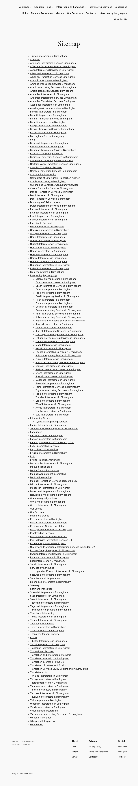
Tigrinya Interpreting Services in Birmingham (59, 390)
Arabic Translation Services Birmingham (51, 90)
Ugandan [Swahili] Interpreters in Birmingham (60, 571)
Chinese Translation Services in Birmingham (53, 171)
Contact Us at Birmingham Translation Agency (55, 178)
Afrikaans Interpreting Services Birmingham (53, 63)
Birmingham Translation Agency (47, 136)
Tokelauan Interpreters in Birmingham (50, 648)
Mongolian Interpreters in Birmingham (50, 488)
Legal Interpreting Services (44, 446)
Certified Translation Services (46, 167)
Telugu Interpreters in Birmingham (48, 616)
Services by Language (112, 13)
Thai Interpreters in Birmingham (47, 630)
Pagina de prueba (39, 515)
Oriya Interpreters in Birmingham (47, 501)
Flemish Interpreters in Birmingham (49, 219)
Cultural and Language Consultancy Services (54, 185)
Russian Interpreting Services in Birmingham (53, 554)
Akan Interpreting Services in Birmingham (52, 70)
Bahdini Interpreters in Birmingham (48, 111)
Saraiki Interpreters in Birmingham (48, 564)
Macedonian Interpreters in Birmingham (51, 463)
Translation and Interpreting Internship (50, 655)
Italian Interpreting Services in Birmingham (58, 317)
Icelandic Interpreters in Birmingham (49, 268)
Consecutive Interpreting (43, 174)
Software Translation (41, 588)
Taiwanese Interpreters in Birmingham (50, 609)
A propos (24, 7)
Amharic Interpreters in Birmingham (49, 80)
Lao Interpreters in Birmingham (46, 435)
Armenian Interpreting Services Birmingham (53, 97)
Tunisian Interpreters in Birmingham (55, 397)
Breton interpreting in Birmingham (48, 56)
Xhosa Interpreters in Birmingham (53, 407)
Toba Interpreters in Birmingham (47, 644)
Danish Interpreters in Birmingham (54, 289)
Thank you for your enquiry (44, 634)
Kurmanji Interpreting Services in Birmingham (59, 334)
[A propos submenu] (30, 7)
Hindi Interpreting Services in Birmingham (58, 313)
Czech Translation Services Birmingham (51, 188)
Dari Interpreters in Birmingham (47, 195)
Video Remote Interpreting (44, 710)
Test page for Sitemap (42, 623)
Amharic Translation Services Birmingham (52, 84)
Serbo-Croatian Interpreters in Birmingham (58, 369)
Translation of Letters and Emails (48, 665)
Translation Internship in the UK (47, 662)
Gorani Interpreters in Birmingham (48, 240)
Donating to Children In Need (45, 202)
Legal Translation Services (44, 449)
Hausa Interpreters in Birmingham (48, 251)
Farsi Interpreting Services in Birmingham (57, 296)
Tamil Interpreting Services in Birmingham (58, 387)
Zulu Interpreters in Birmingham (52, 414)
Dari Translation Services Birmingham (50, 198)
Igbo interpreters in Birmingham (47, 272)
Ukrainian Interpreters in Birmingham (49, 703)
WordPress (28, 773)
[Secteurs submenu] (97, 13)
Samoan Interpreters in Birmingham (54, 366)
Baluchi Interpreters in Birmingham (48, 122)
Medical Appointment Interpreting (48, 474)
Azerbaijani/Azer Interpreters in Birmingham (53, 108)
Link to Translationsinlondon (45, 460)
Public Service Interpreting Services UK (51, 540)
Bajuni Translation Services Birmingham (51, 118)
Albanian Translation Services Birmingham (52, 77)
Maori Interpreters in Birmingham (53, 345)
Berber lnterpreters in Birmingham (48, 132)
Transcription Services (42, 651)
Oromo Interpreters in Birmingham (48, 505)
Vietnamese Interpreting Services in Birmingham (56, 714)
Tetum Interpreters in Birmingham (48, 627)
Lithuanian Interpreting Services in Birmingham (60, 338)
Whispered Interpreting (42, 721)
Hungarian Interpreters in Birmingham (50, 265)
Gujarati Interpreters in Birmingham (49, 244)
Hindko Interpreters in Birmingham (48, 261)
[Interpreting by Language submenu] (85, 7)
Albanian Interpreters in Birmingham (49, 73)
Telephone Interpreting (42, 613)
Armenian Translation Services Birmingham (53, 101)
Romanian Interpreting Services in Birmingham (60, 362)
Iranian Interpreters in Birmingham (48, 425)
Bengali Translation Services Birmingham (52, 129)
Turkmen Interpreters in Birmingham (49, 693)
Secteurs (91, 13)
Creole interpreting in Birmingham (48, 181)
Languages (36, 432)
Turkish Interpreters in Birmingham (48, 689)
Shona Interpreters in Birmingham (53, 373)
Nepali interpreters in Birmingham (53, 348)
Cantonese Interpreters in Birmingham (56, 282)
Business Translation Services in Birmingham (54, 157)
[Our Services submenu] (82, 13)
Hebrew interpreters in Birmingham (49, 254)
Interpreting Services (41, 418)
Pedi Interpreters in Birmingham (47, 519)
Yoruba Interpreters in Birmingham (54, 411)
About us (35, 59)
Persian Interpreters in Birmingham (48, 522)
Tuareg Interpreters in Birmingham (48, 682)
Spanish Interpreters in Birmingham (49, 592)
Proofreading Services (42, 533)
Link (24, 13)
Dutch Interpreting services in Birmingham (52, 205)
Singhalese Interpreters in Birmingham (50, 582)
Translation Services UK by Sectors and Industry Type (59, 668)
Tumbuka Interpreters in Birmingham (49, 686)
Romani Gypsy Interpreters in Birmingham (52, 550)
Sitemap (35, 585)
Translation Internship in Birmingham (49, 658)
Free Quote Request (41, 223)
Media (59, 13)
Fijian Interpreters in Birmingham (53, 299)
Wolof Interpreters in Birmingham (53, 404)
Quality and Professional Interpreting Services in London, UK (62, 547)
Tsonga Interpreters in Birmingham (48, 679)
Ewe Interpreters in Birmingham (47, 216)
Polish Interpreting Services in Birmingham (58, 355)
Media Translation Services (44, 470)
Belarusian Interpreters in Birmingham (56, 279)
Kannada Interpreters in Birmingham (55, 324)
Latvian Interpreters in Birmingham (48, 439)
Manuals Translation (41, 467)
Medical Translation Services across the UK (53, 481)
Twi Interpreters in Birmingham (46, 700)
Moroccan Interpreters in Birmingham (50, 491)
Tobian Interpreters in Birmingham (54, 393)
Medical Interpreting (41, 477)
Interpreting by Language (70, 7)
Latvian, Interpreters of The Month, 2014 (52, 442)
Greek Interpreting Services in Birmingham (58, 310)
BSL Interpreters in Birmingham (47, 146)
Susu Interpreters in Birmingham (47, 595)
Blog (48, 7)
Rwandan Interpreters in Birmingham (49, 557)
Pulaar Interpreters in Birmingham (48, 543)
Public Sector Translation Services (48, 536)
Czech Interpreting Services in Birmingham (58, 286)
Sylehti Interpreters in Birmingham (48, 599)
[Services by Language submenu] (126, 13)
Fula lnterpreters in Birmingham (47, 226)
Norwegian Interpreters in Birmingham (50, 494)
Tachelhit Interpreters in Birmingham (49, 602)
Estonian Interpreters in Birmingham (49, 212)
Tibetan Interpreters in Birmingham (49, 641)
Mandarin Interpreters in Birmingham (55, 341)
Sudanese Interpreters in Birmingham (55, 380)
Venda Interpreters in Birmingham (48, 707)
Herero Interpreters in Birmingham (48, 258)
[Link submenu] (27, 13)
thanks (33, 637)
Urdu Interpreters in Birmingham (53, 400)
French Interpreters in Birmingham (54, 303)
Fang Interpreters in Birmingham (53, 292)
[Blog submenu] (52, 7)
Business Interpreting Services (46, 153)
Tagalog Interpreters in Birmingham (49, 606)
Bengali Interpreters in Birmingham (48, 125)
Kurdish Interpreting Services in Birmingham (59, 331)
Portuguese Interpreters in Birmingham (51, 529)
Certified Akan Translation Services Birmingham (55, 164)
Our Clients (36, 508)
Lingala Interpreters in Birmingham (48, 453)
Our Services (74, 13)
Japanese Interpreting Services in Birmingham (60, 320)
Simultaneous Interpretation (45, 578)
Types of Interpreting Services (52, 421)
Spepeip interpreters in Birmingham (54, 376)
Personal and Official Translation (47, 526)
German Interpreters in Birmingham (54, 306)
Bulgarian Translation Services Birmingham (53, 150)
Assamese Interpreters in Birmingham (50, 104)
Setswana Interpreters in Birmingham (50, 574)
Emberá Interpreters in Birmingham (49, 209)
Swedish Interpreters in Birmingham (55, 383)
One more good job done (43, 498)
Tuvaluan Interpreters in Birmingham (49, 696)
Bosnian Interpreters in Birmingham (49, 143)
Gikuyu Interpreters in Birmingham (48, 233)
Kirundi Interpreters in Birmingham (54, 327)
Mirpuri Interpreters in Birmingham (48, 484)
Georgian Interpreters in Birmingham (49, 230)
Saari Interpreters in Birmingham (47, 561)
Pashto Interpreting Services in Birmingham (59, 352)
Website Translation (40, 717)
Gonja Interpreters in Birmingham (48, 237)
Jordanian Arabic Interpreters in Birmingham (54, 428)
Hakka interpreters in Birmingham (48, 247)
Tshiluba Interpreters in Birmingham (49, 675)
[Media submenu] (63, 13)
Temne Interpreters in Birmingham (48, 620)
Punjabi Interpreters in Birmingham (54, 359)
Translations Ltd (39, 672)
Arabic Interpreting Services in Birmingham (53, 87)
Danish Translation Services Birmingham (51, 191)
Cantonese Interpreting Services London (51, 160)
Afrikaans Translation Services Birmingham (53, 66)
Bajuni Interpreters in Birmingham (48, 115)
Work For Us (36, 724)
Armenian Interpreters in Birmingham (50, 94)
